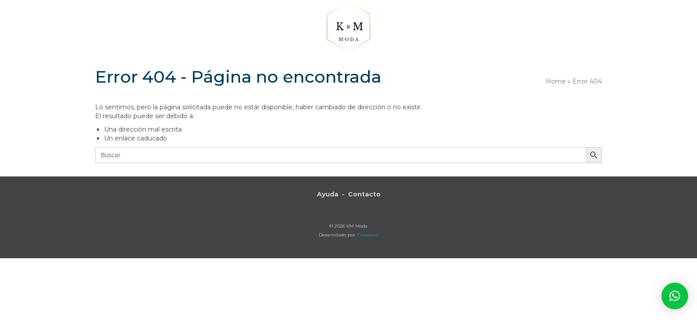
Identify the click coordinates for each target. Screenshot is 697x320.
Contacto (364, 194)
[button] (551, 27)
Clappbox (367, 235)
